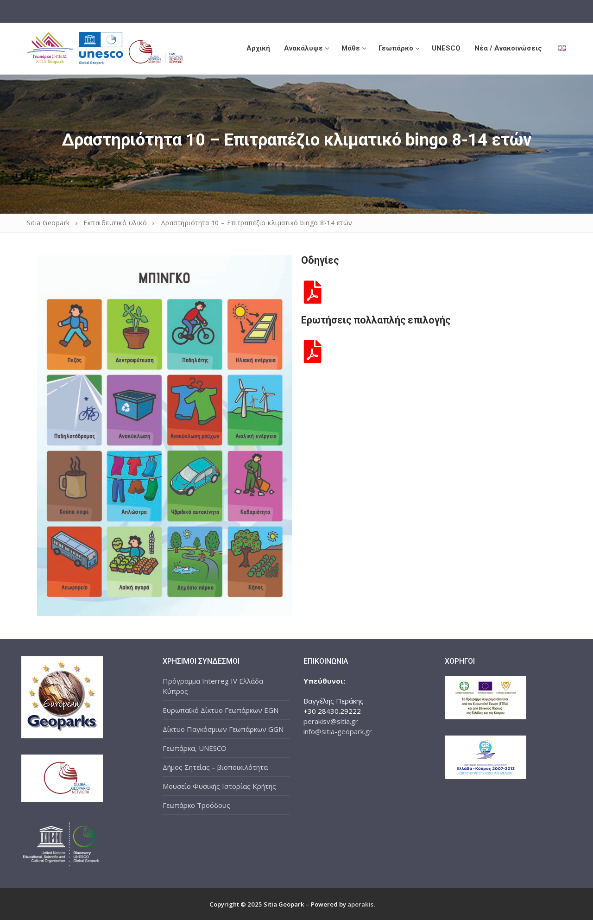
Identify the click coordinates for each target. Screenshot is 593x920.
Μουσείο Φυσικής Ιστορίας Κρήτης (219, 786)
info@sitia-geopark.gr (337, 731)
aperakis (360, 904)
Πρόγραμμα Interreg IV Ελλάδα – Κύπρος (216, 686)
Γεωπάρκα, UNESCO (195, 748)
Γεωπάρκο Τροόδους (196, 805)
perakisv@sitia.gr (330, 721)
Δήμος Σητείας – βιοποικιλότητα (215, 767)
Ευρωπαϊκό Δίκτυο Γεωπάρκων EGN (220, 710)
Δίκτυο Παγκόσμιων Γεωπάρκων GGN (223, 729)
